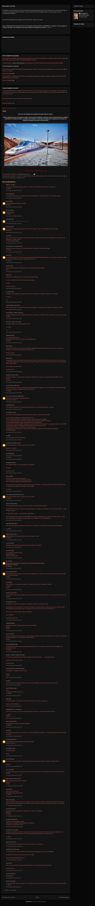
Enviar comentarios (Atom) (39, 901)
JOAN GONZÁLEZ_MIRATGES (14, 668)
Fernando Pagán (10, 819)
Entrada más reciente (9, 897)
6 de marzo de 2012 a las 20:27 (14, 432)
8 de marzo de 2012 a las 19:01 (14, 665)
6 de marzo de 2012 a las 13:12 (14, 216)
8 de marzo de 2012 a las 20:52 (14, 677)
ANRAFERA (9, 623)
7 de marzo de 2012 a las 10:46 (14, 589)
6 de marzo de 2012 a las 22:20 (14, 530)
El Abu (8, 561)
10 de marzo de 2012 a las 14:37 (14, 736)
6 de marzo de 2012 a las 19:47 (14, 402)
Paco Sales (9, 193)
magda (8, 789)
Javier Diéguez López (11, 305)
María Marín (9, 799)
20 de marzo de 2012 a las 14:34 (14, 838)
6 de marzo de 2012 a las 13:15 (14, 232)
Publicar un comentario (10, 890)
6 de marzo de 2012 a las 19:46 (14, 392)
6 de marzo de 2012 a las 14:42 (14, 288)
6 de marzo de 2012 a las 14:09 (14, 262)
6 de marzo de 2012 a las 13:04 (14, 198)
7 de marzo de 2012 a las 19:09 (14, 630)
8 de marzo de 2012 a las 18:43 (14, 651)
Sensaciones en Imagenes (13, 246)
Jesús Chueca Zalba (11, 385)
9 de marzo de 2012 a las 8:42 (13, 695)
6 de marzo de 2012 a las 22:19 (14, 520)
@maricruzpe (9, 808)
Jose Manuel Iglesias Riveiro (13, 494)
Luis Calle (8, 769)
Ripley (8, 346)
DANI (7, 274)
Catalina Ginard (10, 592)
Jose (7, 255)
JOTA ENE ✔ (9, 748)
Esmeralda (9, 453)
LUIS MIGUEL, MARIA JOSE (13, 312)
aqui (31, 98)
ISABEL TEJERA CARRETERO (14, 655)
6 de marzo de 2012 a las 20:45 (14, 459)
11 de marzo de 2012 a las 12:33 (14, 755)
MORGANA (9, 335)
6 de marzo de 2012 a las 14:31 (14, 271)
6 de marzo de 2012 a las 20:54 (14, 473)
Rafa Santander (10, 534)
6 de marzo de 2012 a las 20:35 (14, 450)
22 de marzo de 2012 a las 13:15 (14, 870)
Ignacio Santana (10, 503)
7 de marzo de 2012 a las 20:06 (14, 641)
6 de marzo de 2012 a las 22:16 (14, 491)
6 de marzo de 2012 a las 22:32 (14, 540)
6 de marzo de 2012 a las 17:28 (14, 318)
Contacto (48, 27)
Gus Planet (9, 759)
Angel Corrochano (11, 375)
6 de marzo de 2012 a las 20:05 (14, 409)
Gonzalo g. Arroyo (11, 830)
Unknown (8, 210)
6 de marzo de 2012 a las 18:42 (14, 355)
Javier (7, 863)
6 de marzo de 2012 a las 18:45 (14, 371)
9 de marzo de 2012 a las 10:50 (14, 706)
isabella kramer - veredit (12, 709)
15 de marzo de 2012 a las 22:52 (14, 805)
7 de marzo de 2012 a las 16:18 (14, 620)
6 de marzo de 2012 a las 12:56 (14, 190)
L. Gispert (8, 291)
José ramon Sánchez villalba (13, 396)
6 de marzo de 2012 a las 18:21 (14, 332)
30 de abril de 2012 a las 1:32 (13, 887)
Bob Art (8, 476)
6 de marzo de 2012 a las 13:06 (14, 207)
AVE (4, 111)
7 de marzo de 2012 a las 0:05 (13, 568)
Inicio (37, 897)
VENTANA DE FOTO (11, 849)
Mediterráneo (9, 462)
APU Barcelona (10, 688)
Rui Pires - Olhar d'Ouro (12, 321)
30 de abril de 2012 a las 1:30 (13, 878)
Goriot (7, 582)
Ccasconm (9, 633)
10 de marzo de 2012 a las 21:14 (14, 745)
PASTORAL (9, 405)
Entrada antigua (64, 897)
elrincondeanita (10, 571)
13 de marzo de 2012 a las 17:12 (14, 796)
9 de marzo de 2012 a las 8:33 (13, 685)
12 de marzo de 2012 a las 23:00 (14, 786)
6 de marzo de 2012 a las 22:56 (14, 557)
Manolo (8, 201)
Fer (7, 435)
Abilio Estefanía (10, 523)
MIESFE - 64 (9, 184)
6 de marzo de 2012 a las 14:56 (14, 302)
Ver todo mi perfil (83, 16)
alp (7, 680)
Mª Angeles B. (9, 412)
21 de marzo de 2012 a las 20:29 (14, 860)
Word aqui (13, 98)
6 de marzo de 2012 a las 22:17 (14, 500)
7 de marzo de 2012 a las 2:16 (13, 579)
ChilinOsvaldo (10, 739)
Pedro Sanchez (10, 721)
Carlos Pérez (9, 873)
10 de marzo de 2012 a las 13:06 (14, 727)
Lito (7, 730)
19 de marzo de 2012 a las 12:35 (14, 826)
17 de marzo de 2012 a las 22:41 (14, 816)
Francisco (8, 550)
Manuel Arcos (9, 842)
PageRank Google (78, 6)
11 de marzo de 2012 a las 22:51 (14, 775)
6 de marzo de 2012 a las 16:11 (14, 309)
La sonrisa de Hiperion (12, 443)
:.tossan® (8, 543)
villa (7, 698)
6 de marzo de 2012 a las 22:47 (14, 547)
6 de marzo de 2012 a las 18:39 (14, 342)
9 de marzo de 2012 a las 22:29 (14, 718)
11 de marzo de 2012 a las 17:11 (14, 766)
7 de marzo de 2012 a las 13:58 (14, 598)
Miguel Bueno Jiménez (12, 778)
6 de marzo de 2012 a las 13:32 (14, 252)
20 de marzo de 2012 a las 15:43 (14, 846)
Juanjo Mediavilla (10, 644)
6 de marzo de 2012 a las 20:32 (14, 439)
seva (7, 235)
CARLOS (8, 265)
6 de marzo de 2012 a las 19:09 (14, 382)
